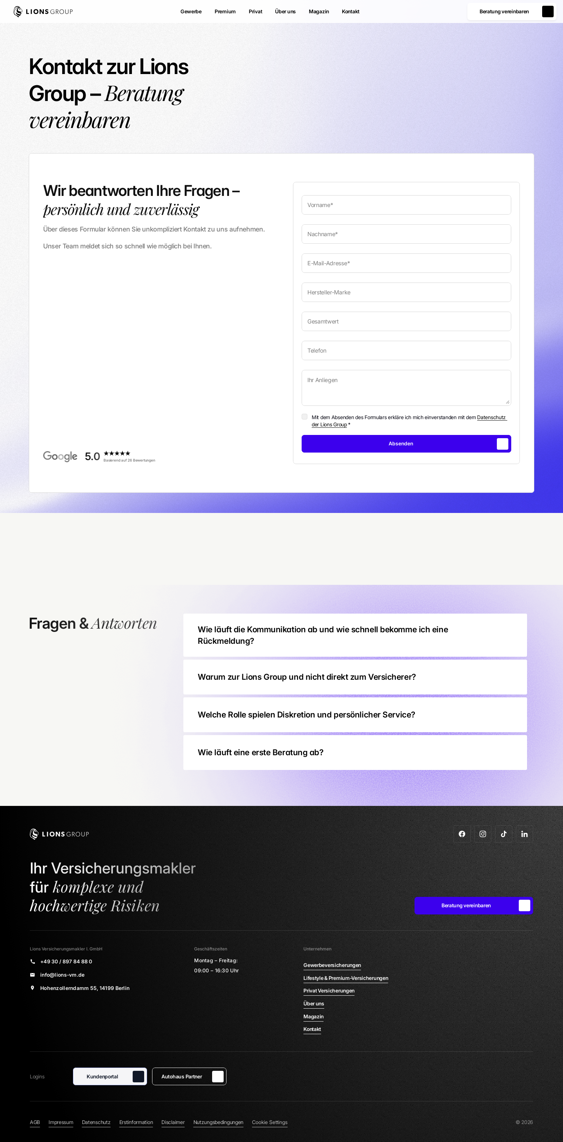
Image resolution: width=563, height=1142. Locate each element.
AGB (35, 1122)
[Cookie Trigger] (270, 1122)
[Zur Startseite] (43, 11)
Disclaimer (172, 1122)
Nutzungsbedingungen (218, 1122)
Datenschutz (96, 1122)
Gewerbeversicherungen (332, 965)
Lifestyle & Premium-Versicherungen (345, 978)
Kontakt (312, 1029)
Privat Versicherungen (328, 990)
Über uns (313, 1003)
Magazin (313, 1016)
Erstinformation (136, 1122)
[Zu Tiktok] (503, 834)
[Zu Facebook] (462, 834)
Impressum (61, 1122)
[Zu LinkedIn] (524, 834)
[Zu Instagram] (482, 834)
